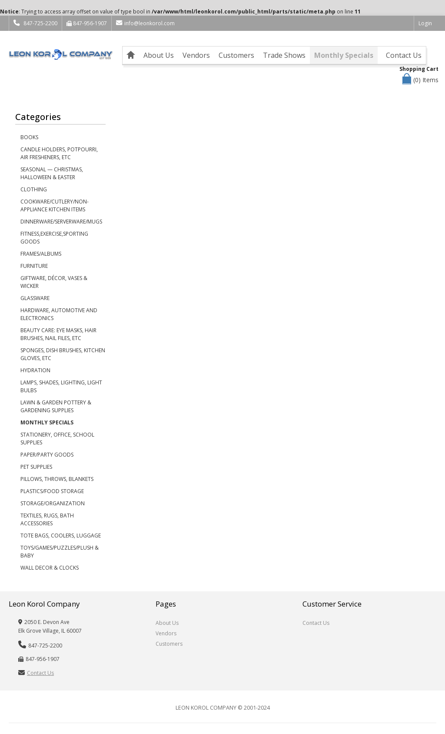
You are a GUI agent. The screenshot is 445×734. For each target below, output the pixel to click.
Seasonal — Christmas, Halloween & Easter (51, 173)
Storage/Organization (52, 503)
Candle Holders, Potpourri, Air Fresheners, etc (59, 153)
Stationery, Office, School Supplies (57, 438)
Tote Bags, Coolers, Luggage (60, 535)
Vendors (196, 55)
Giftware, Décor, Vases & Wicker (53, 282)
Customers (236, 55)
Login (425, 23)
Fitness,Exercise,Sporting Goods (54, 237)
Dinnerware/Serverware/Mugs (61, 221)
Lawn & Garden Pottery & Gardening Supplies (55, 406)
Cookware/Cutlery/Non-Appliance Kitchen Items (54, 205)
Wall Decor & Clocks (49, 567)
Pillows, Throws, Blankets (56, 479)
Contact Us (404, 55)
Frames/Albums (40, 253)
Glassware (35, 298)
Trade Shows (284, 55)
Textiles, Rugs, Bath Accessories (47, 519)
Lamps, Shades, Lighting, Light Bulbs (61, 386)
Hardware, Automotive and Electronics (58, 314)
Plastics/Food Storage (52, 491)
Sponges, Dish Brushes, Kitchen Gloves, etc (62, 354)
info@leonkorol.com (145, 23)
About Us (158, 55)
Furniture (34, 266)
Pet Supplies (36, 466)
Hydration (35, 370)
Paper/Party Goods (46, 454)
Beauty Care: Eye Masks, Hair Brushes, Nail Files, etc (58, 334)
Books (29, 137)
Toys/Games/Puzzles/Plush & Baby (59, 551)
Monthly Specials (343, 55)
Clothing (33, 189)
